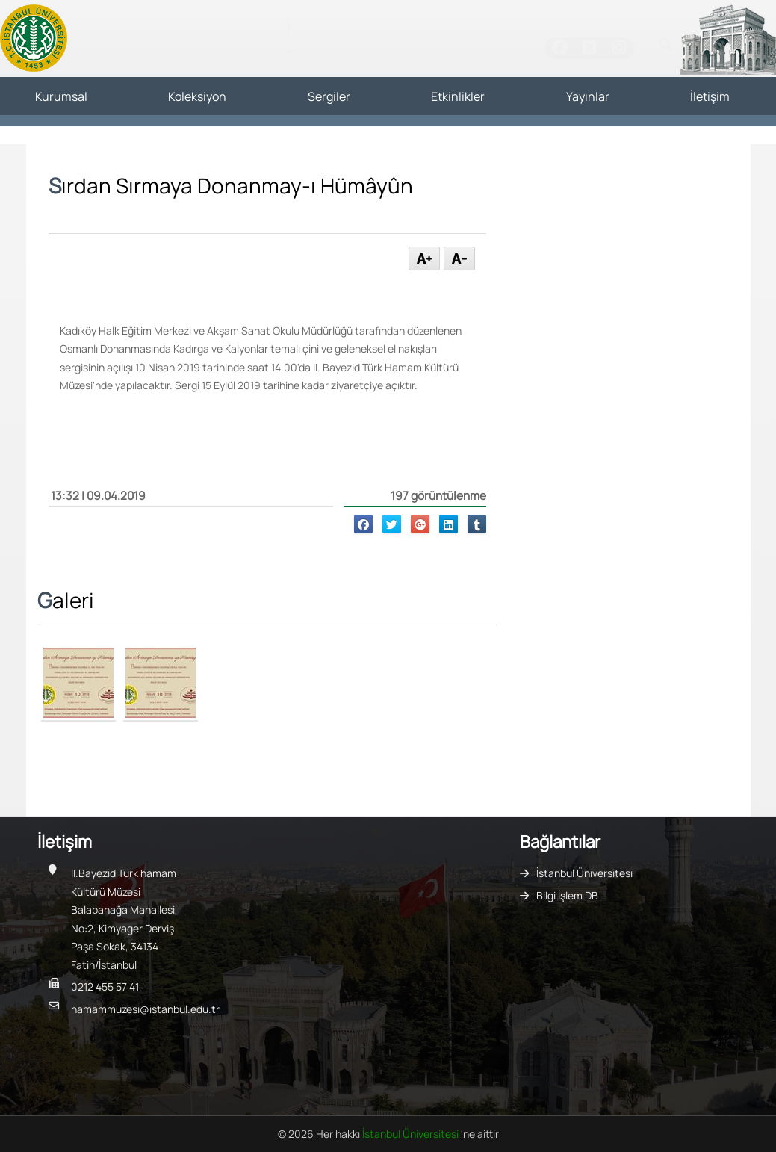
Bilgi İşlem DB (567, 895)
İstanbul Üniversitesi (584, 873)
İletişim (710, 96)
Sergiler (329, 96)
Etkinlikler (458, 96)
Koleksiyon (197, 96)
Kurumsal (61, 96)
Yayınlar (587, 96)
